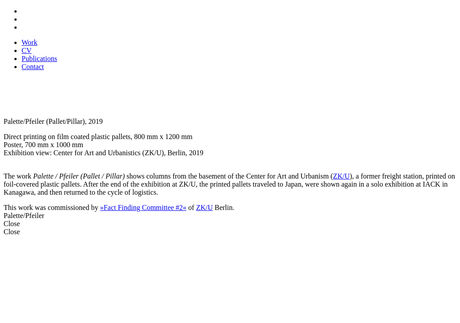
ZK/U (341, 176)
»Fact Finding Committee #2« (143, 207)
